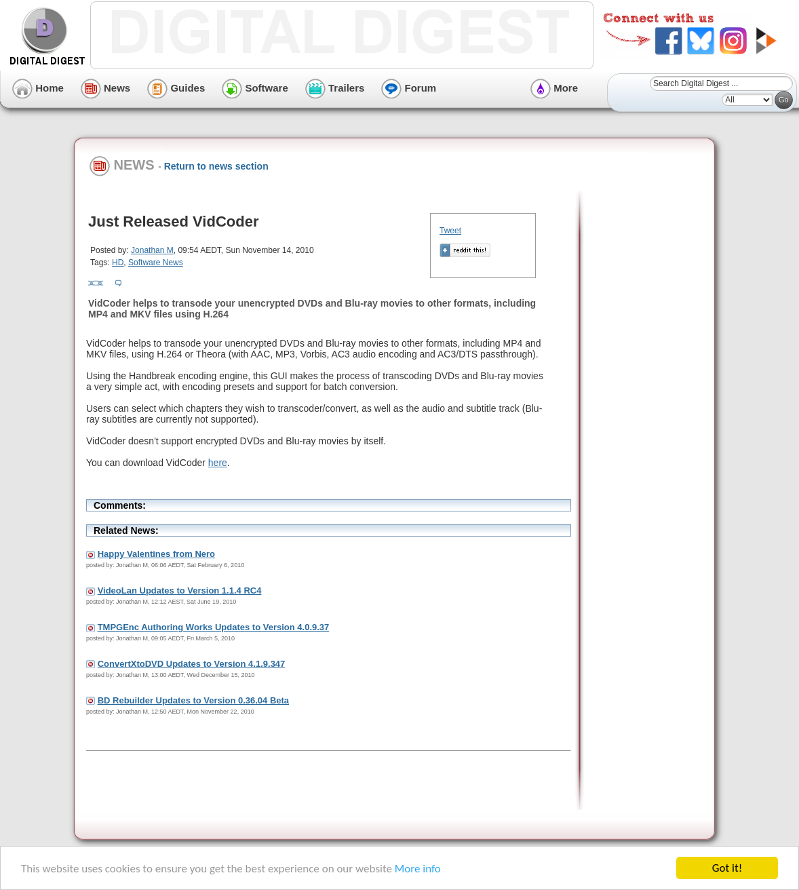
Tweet (450, 230)
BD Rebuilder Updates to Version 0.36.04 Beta (193, 700)
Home (38, 88)
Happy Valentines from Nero (156, 554)
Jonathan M (152, 250)
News (105, 88)
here (217, 462)
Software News (155, 262)
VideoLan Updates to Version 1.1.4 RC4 (180, 590)
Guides (176, 88)
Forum (408, 88)
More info (418, 869)
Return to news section (216, 166)
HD (117, 262)
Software (255, 88)
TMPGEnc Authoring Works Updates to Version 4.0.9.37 (214, 627)
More (554, 88)
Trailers (335, 88)
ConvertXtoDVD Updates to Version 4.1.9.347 (192, 664)
